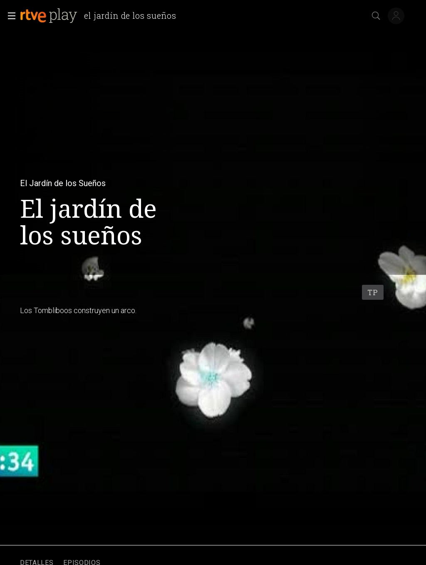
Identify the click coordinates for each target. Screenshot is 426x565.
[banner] (101, 16)
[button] (9, 16)
